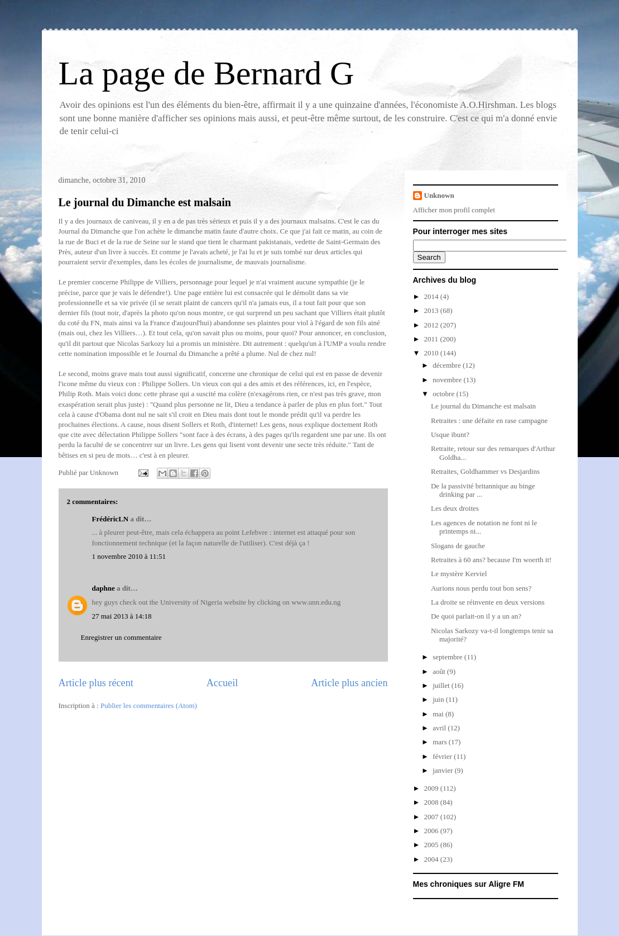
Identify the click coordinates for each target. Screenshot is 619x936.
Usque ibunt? (450, 434)
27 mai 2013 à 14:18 (122, 616)
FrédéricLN (110, 519)
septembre (448, 657)
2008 (432, 802)
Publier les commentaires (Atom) (148, 705)
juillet (442, 685)
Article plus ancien (349, 682)
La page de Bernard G (206, 73)
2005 (432, 844)
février (443, 756)
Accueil (222, 682)
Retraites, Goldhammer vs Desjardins (485, 471)
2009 (432, 788)
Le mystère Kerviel (459, 573)
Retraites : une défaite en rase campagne (489, 420)
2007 (432, 817)
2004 (432, 859)
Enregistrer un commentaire (121, 637)
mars (441, 742)
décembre (448, 365)
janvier (443, 770)
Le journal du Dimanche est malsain (145, 202)
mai (439, 714)
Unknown (439, 195)
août (440, 671)
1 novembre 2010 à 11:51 (129, 556)
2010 (432, 353)
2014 (432, 296)
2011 (432, 339)
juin (439, 699)
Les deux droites (455, 508)
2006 (432, 830)
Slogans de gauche (458, 545)
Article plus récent (96, 682)
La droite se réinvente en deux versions (488, 602)
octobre (444, 393)
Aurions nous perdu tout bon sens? (481, 588)
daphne (103, 588)
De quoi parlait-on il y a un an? (476, 616)
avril (440, 728)
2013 (432, 310)
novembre (448, 380)
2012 (432, 325)
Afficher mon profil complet (454, 210)
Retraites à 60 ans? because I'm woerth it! (491, 559)
